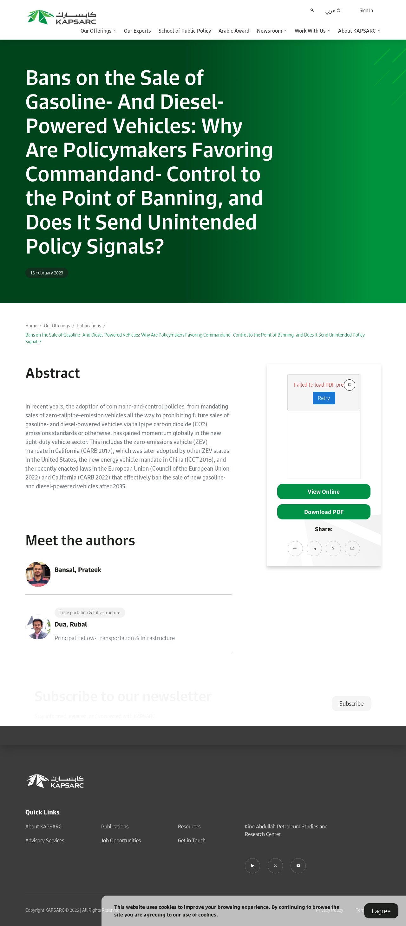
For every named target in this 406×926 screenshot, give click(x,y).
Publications (89, 325)
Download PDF (324, 511)
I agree (381, 911)
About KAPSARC (43, 826)
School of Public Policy (185, 30)
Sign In (366, 10)
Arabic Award (234, 30)
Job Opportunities (121, 840)
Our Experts (137, 30)
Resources (189, 826)
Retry (324, 398)
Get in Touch (192, 840)
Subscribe (351, 703)
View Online (324, 491)
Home (31, 325)
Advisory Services (44, 840)
